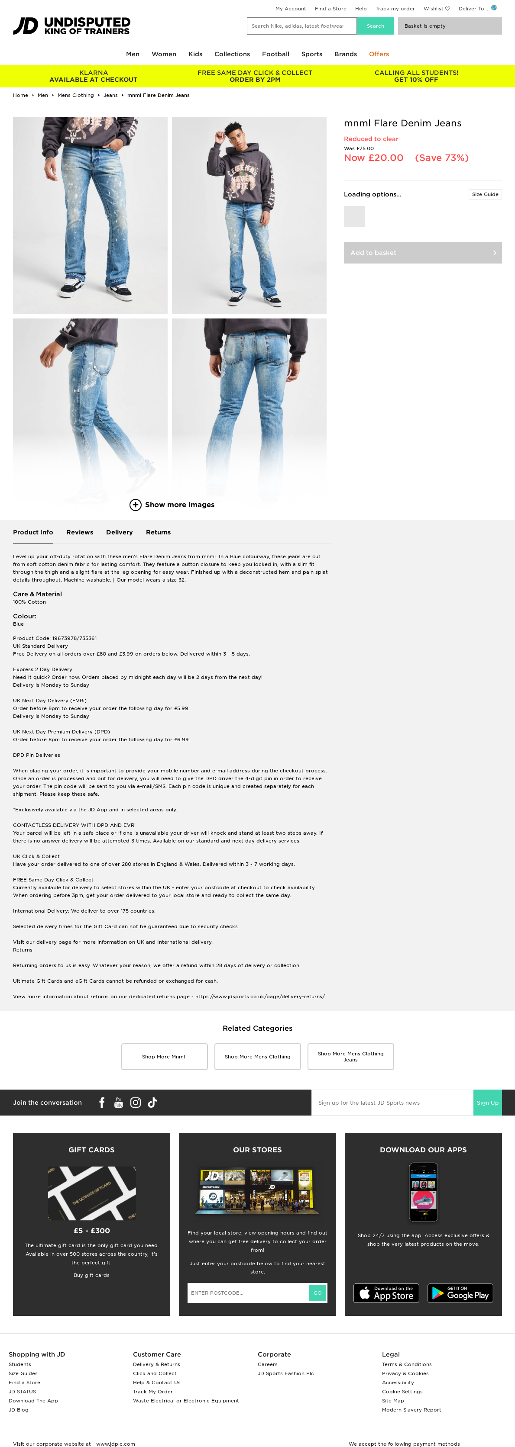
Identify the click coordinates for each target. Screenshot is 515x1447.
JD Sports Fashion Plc (286, 1373)
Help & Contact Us (157, 1382)
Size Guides (23, 1373)
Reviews (79, 532)
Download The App (33, 1401)
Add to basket (373, 252)
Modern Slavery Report (411, 1410)
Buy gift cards (92, 1275)
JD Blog (19, 1410)
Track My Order (153, 1392)
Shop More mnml (164, 1057)
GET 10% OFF (416, 76)
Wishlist (434, 9)
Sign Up (488, 1103)
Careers (268, 1364)
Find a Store (331, 9)
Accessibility (398, 1382)
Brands (345, 54)
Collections (232, 54)
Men (132, 54)
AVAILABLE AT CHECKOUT (94, 76)
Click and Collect (155, 1373)
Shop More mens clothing (258, 1057)
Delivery (119, 532)
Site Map (393, 1401)
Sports (311, 54)
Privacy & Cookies (405, 1373)
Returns (158, 532)
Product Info (33, 532)
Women (164, 54)
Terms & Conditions (407, 1364)
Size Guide (485, 194)
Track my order (395, 9)
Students (20, 1364)
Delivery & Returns (156, 1364)
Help (361, 9)
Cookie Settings (402, 1392)
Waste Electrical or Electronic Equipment (186, 1401)
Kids (195, 54)
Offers (379, 54)
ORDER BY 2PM (255, 76)
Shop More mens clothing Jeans (351, 1057)
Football (275, 54)
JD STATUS (22, 1392)
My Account (290, 9)
